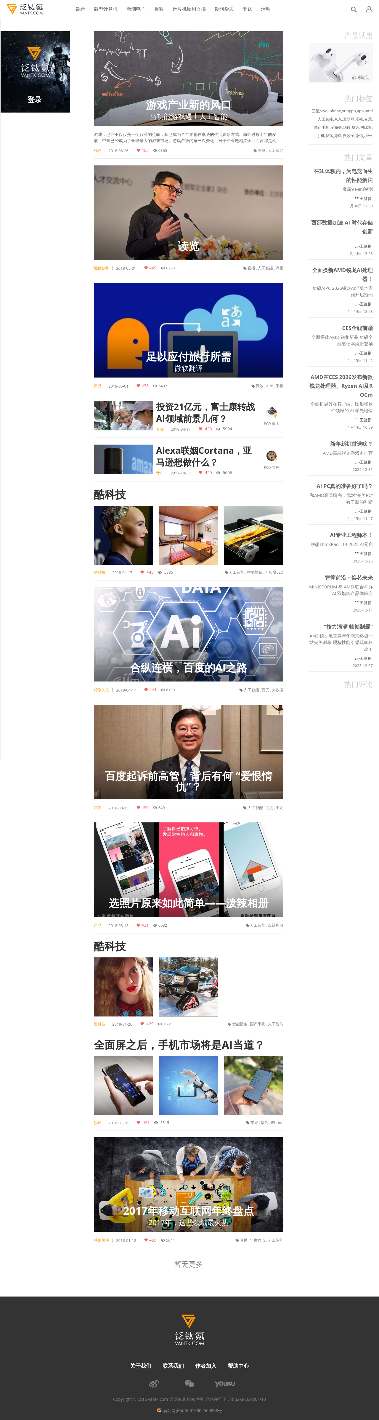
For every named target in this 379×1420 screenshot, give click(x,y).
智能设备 (240, 1024)
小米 (368, 135)
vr (344, 110)
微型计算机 (106, 9)
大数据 (277, 689)
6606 (226, 472)
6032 (162, 925)
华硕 (347, 127)
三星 (315, 110)
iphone (334, 110)
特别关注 (101, 689)
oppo (351, 110)
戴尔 (329, 135)
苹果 (254, 1122)
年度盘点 (257, 1240)
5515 (164, 1122)
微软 (260, 385)
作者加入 (205, 1365)
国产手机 (257, 1024)
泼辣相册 (275, 925)
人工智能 (275, 150)
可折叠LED (274, 572)
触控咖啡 (101, 268)
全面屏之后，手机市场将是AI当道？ (179, 1045)
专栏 (160, 429)
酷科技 (110, 494)
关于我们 (140, 1365)
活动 (265, 9)
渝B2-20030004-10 (248, 1399)
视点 (98, 150)
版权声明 (195, 1399)
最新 (80, 9)
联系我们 (173, 1365)
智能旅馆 (254, 572)
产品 (98, 385)
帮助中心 (238, 1365)
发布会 (336, 127)
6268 (170, 268)
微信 (359, 135)
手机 (279, 385)
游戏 (261, 150)
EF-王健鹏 (362, 198)
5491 (162, 807)
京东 (338, 119)
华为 (264, 1122)
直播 (251, 268)
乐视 (359, 119)
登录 (35, 99)
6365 (162, 150)
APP (269, 385)
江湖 (98, 807)
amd (369, 110)
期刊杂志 (224, 9)
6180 (170, 689)
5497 (162, 385)
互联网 (348, 119)
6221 (168, 1024)
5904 (226, 428)
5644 (170, 1240)
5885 (168, 572)
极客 (159, 9)
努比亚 (366, 127)
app (360, 110)
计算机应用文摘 (189, 9)
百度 (265, 689)
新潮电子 (135, 9)
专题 (247, 9)
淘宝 (279, 268)
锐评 (98, 1122)
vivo (323, 110)
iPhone (277, 1122)
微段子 (348, 135)
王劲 (279, 807)
